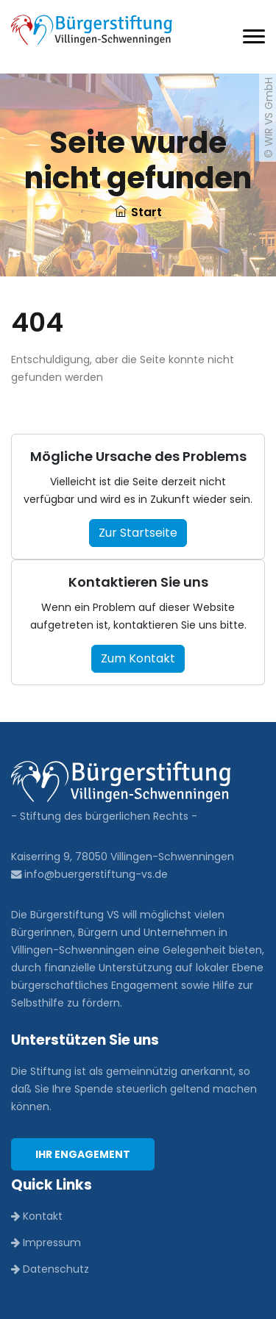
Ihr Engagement (82, 1154)
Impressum (46, 1242)
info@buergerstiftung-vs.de (89, 874)
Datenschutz (50, 1269)
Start (138, 212)
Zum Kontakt (138, 658)
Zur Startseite (138, 532)
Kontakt (37, 1216)
